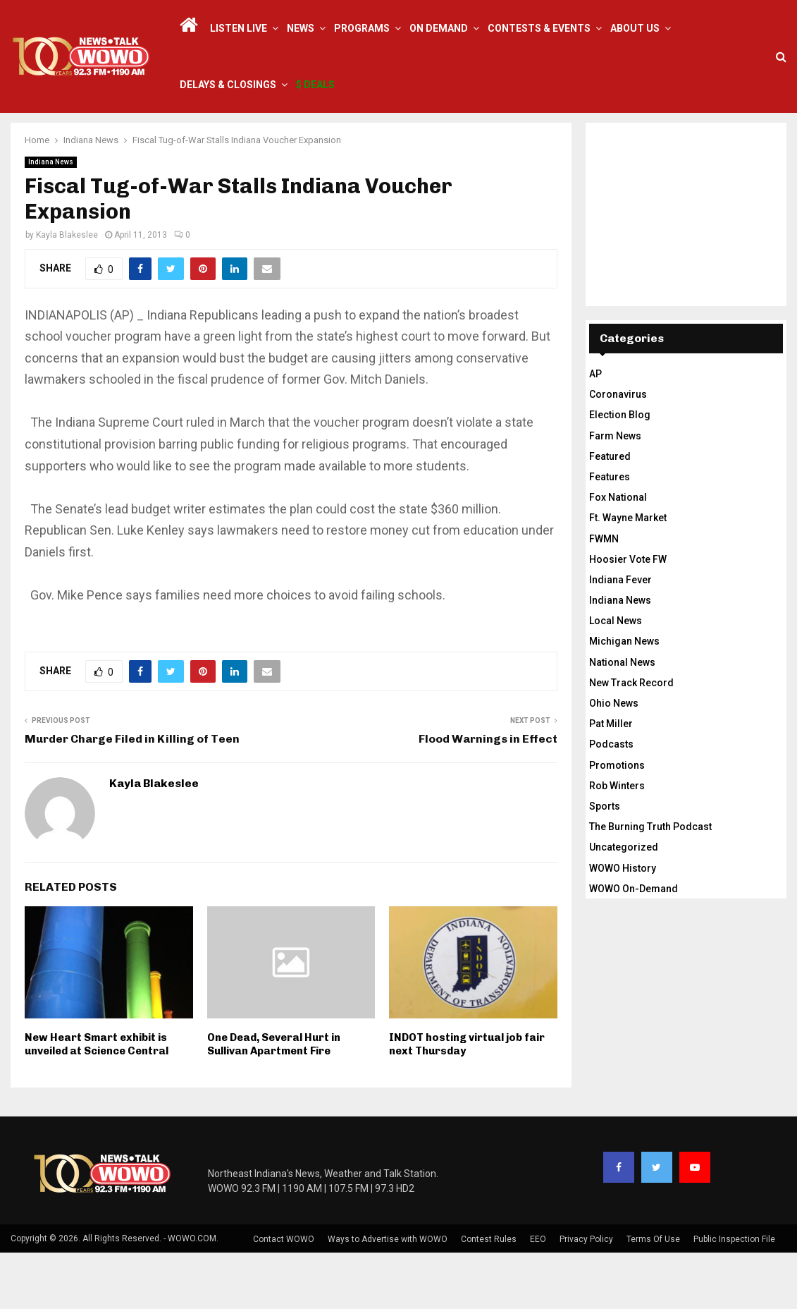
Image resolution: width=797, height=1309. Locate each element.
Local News (615, 677)
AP (595, 430)
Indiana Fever (620, 636)
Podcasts (611, 800)
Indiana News (50, 218)
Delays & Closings (228, 84)
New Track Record (631, 739)
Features (609, 533)
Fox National (618, 553)
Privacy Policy (586, 1296)
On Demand (438, 28)
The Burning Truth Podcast (650, 883)
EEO (538, 1296)
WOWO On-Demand (633, 945)
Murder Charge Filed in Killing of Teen (132, 795)
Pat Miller (611, 780)
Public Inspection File (734, 1296)
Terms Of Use (653, 1296)
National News (622, 718)
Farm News (615, 492)
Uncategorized (623, 903)
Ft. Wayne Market (628, 574)
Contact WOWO (283, 1296)
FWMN (604, 595)
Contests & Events (539, 28)
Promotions (617, 821)
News (300, 28)
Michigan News (624, 697)
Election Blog (619, 471)
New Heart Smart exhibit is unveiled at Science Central (96, 1101)
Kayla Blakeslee (67, 291)
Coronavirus (618, 450)
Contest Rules (489, 1296)
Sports (604, 862)
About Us (635, 28)
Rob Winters (617, 842)
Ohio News (613, 759)
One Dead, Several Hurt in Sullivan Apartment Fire (273, 1101)
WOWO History (622, 924)
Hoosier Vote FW (628, 615)
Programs (362, 28)
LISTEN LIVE (238, 28)
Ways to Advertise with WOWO (387, 1296)
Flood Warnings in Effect (488, 795)
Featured (610, 512)
